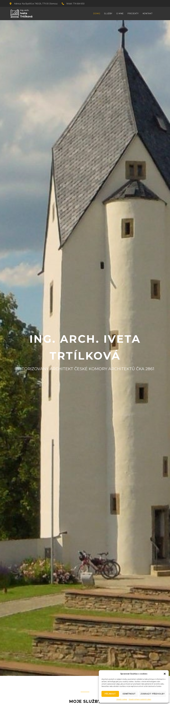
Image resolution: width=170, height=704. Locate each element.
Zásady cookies (121, 699)
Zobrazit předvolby (153, 694)
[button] (164, 673)
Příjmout (110, 694)
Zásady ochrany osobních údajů (140, 699)
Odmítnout (129, 694)
